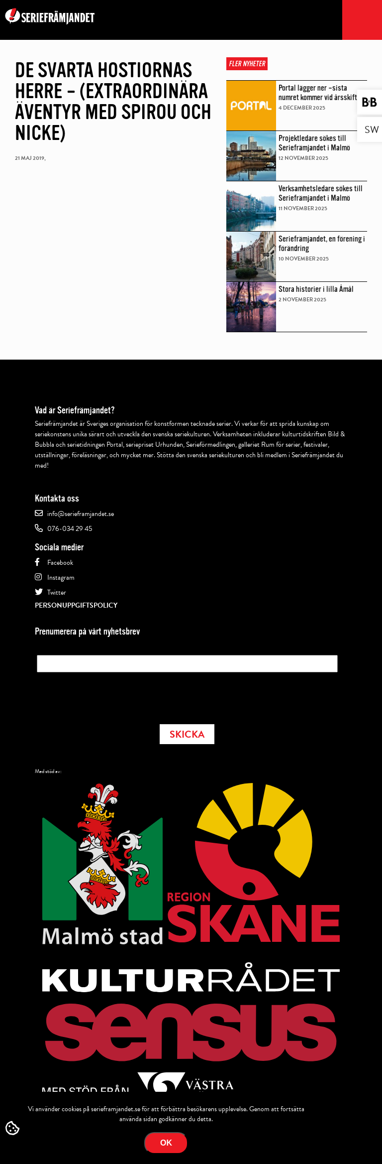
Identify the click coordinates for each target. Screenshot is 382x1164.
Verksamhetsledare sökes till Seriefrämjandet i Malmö (321, 193)
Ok (166, 1143)
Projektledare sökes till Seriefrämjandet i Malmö (314, 142)
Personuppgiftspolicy (76, 605)
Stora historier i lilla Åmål (316, 289)
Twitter (56, 592)
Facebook (60, 562)
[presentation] (112, 695)
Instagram (61, 577)
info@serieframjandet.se (80, 514)
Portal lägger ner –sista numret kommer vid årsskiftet (321, 92)
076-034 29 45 (69, 528)
